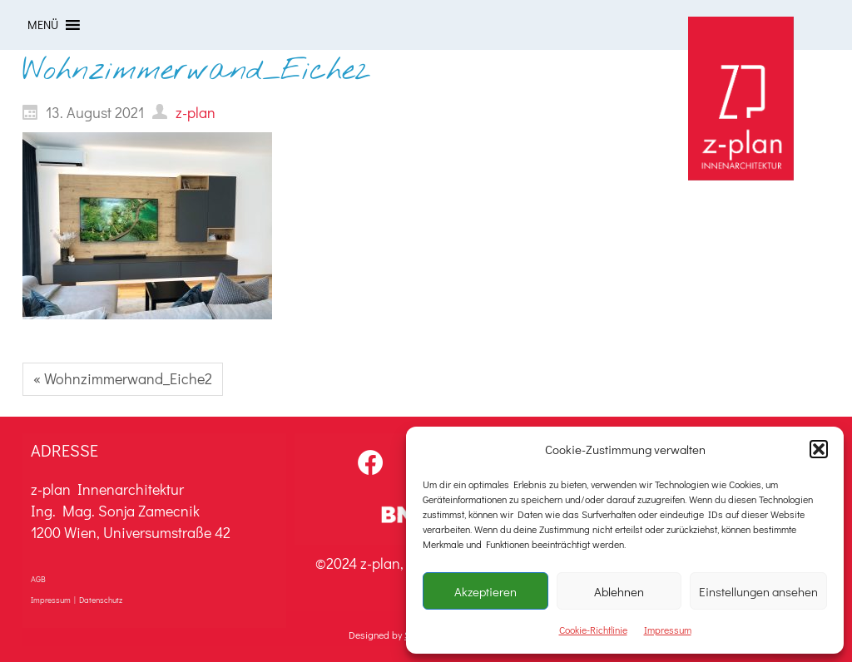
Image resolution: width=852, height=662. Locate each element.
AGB (38, 579)
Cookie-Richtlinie (593, 629)
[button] (818, 449)
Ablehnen (619, 591)
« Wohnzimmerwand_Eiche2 (122, 378)
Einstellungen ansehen (758, 591)
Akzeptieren (485, 591)
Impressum (667, 629)
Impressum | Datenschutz (76, 600)
